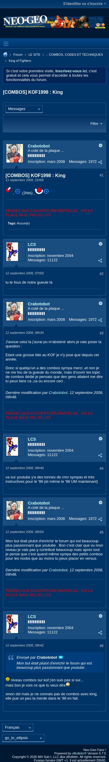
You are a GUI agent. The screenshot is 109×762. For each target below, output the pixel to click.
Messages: (78, 161)
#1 (101, 175)
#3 (101, 333)
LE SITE (34, 54)
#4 (101, 468)
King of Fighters (20, 60)
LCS (32, 244)
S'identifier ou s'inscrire (84, 4)
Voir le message (61, 657)
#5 (101, 532)
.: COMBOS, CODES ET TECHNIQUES (74, 54)
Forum (18, 54)
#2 (101, 274)
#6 (101, 646)
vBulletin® (79, 753)
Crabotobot (39, 146)
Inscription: (37, 161)
